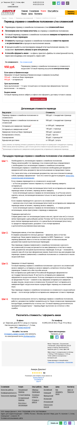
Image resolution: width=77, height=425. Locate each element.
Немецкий (47, 393)
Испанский (48, 399)
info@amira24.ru (29, 336)
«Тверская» (51, 362)
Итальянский (48, 402)
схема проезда (13, 6)
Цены (30, 14)
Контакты (38, 14)
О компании (34, 11)
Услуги (20, 387)
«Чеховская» (69, 362)
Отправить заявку (38, 99)
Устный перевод (24, 395)
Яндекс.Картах (37, 377)
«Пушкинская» (59, 362)
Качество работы (7, 390)
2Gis (37, 381)
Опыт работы (53, 11)
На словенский (26, 62)
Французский (48, 396)
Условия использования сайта (12, 418)
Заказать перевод (70, 12)
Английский (48, 390)
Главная (24, 11)
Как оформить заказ (59, 392)
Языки (24, 14)
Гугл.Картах (37, 379)
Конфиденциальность (9, 393)
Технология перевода (8, 396)
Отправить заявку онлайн (14, 334)
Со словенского (11, 62)
